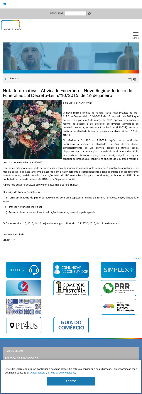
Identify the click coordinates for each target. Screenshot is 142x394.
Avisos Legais (14, 351)
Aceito (71, 381)
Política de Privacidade (21, 358)
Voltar (136, 258)
